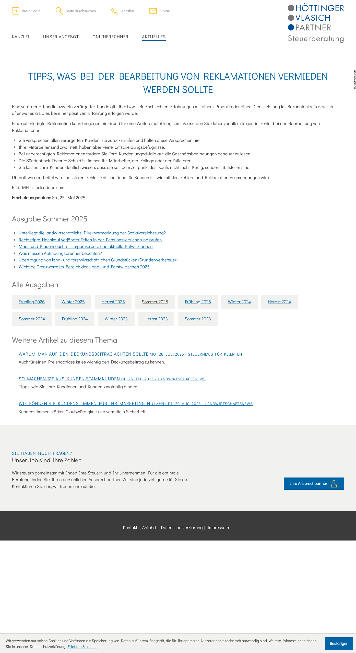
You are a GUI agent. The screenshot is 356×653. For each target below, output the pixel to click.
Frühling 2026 (32, 362)
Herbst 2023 (156, 379)
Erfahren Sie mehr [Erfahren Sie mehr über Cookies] (82, 646)
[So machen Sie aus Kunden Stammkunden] (178, 465)
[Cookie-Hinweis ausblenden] (339, 643)
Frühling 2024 (75, 379)
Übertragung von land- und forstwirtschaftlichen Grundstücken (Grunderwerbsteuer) (98, 320)
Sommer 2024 (32, 379)
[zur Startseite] (316, 23)
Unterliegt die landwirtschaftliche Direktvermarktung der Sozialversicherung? (92, 293)
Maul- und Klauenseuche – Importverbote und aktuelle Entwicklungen (86, 307)
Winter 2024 (239, 362)
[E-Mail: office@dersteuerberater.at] (159, 11)
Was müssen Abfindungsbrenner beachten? (60, 314)
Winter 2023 (116, 379)
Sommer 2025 (155, 362)
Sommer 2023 (198, 379)
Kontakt (130, 621)
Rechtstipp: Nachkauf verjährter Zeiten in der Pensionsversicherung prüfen (90, 300)
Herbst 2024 (279, 362)
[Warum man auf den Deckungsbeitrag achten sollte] (178, 428)
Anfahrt (149, 621)
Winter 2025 (73, 362)
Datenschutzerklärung (182, 621)
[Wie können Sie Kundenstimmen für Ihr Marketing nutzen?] (178, 498)
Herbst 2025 (113, 362)
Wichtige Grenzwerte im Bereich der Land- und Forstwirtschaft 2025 (84, 327)
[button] (122, 11)
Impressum (218, 621)
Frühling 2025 (198, 362)
